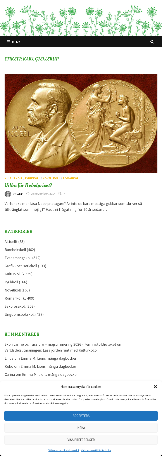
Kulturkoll (14, 178)
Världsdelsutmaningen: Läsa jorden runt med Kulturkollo (51, 350)
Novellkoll (51, 178)
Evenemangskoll (18, 257)
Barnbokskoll (15, 249)
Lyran (20, 194)
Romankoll (71, 178)
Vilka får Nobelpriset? (28, 185)
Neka (81, 428)
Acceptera (81, 416)
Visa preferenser (81, 440)
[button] (155, 387)
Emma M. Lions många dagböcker (48, 358)
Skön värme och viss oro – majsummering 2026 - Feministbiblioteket (60, 344)
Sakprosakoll (15, 306)
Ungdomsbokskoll (19, 314)
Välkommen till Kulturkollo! (63, 450)
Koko (9, 366)
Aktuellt (11, 241)
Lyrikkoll (32, 178)
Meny (13, 42)
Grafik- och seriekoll (21, 265)
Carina (10, 374)
